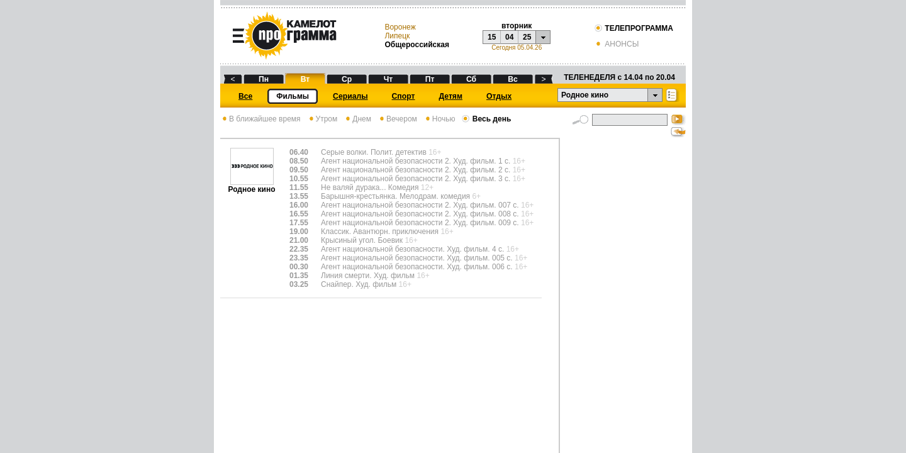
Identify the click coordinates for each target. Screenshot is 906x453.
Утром (322, 119)
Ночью (439, 119)
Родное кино (251, 186)
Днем (357, 119)
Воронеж (399, 27)
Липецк (397, 35)
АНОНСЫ (616, 44)
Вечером (397, 119)
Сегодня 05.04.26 (516, 47)
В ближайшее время (260, 119)
